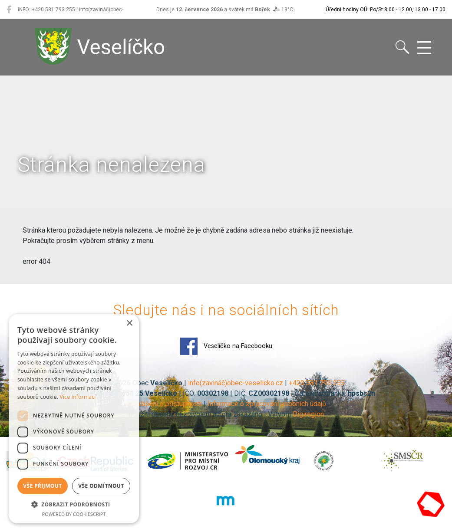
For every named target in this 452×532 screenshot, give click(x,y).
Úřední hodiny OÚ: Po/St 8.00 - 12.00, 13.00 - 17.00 (385, 10)
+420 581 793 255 (317, 383)
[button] (73, 504)
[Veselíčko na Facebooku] (9, 9)
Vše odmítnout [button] (101, 485)
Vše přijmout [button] (42, 485)
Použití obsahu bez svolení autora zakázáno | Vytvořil (211, 414)
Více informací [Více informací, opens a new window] (78, 397)
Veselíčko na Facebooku (226, 346)
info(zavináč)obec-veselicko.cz (235, 383)
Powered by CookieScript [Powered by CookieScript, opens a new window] (74, 514)
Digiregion (308, 414)
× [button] (129, 323)
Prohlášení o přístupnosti (164, 404)
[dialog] (74, 418)
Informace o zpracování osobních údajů (267, 404)
